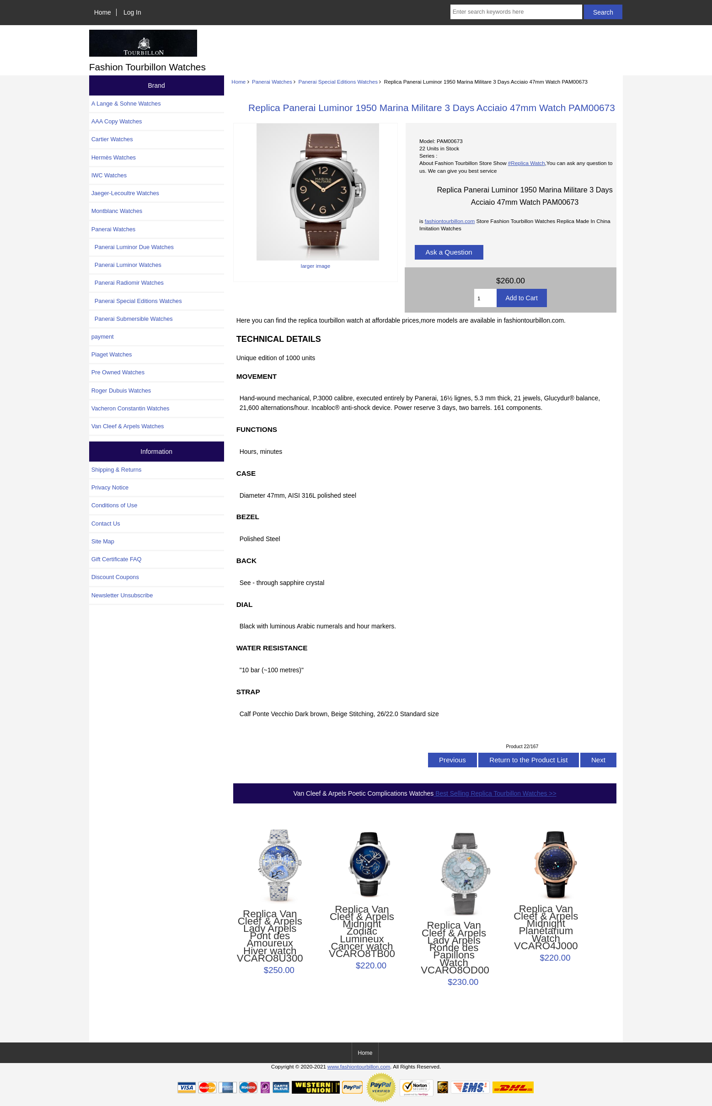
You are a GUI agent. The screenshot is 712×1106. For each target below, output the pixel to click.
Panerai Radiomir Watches (127, 282)
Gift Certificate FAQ (116, 559)
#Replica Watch (526, 163)
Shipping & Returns (116, 469)
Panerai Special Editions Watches (338, 82)
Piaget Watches (111, 354)
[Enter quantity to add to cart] (485, 298)
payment (102, 336)
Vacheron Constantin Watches (130, 408)
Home (102, 12)
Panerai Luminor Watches (126, 264)
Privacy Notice (109, 487)
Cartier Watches (112, 139)
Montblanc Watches (117, 210)
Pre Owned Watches (118, 372)
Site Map (102, 541)
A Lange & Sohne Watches (126, 103)
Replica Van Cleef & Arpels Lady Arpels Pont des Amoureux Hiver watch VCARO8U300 (270, 936)
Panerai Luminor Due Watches (132, 247)
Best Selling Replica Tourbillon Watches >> (495, 793)
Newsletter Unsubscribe (122, 595)
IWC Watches (109, 175)
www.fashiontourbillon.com (358, 1066)
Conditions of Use (114, 505)
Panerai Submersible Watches (132, 318)
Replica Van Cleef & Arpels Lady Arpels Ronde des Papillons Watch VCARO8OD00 (454, 948)
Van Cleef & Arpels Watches (127, 426)
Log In (132, 12)
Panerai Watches (272, 82)
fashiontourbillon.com (450, 221)
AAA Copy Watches (116, 121)
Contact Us (105, 523)
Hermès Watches (113, 157)
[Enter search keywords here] (516, 12)
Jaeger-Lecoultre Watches (125, 193)
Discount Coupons (115, 577)
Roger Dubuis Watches (121, 390)
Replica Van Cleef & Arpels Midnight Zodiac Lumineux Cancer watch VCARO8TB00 (362, 932)
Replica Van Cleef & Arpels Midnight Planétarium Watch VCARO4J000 (546, 927)
